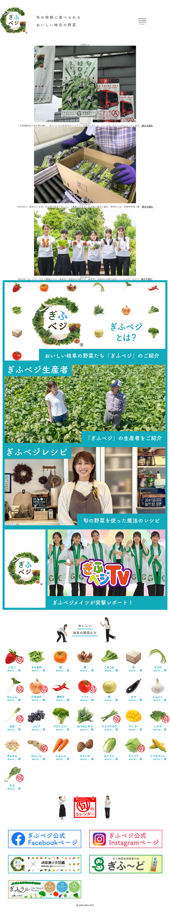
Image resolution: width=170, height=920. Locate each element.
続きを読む (147, 125)
